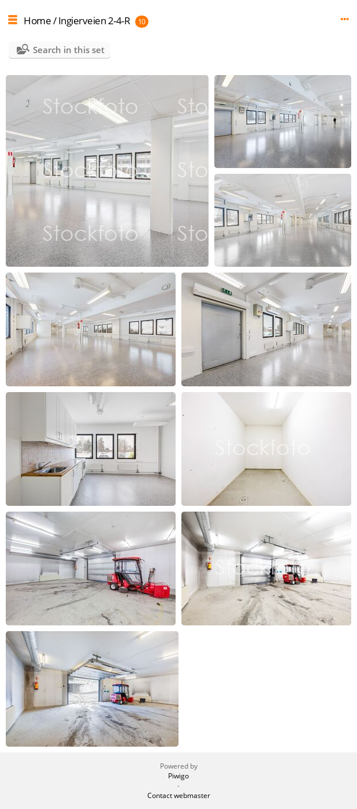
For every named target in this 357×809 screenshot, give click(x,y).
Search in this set (69, 49)
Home (37, 20)
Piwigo (178, 776)
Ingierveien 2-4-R (94, 20)
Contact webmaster (178, 795)
